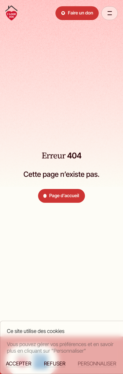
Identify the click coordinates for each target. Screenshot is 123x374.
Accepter (18, 364)
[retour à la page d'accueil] (11, 13)
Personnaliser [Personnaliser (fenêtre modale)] (97, 364)
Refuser (54, 364)
